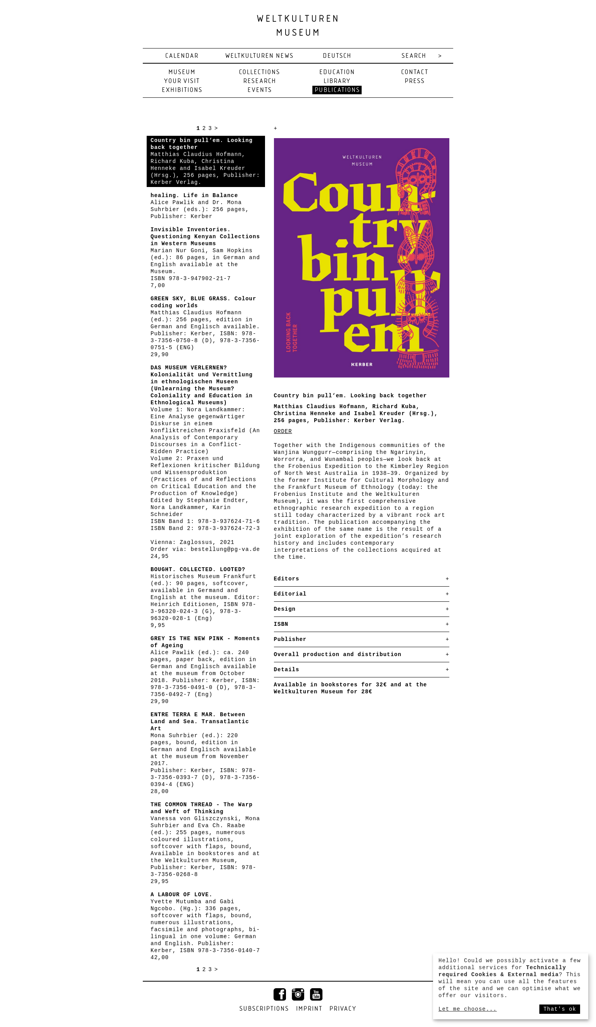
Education (337, 72)
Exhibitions (182, 90)
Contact (414, 72)
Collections (259, 72)
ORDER (283, 431)
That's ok (559, 1009)
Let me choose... (467, 1009)
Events (260, 90)
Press (415, 81)
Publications (337, 90)
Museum (182, 72)
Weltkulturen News (259, 56)
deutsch (337, 56)
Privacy (343, 1009)
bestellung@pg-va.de (225, 549)
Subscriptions (264, 1009)
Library (337, 81)
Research (259, 81)
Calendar (182, 56)
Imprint (309, 1009)
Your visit (182, 81)
